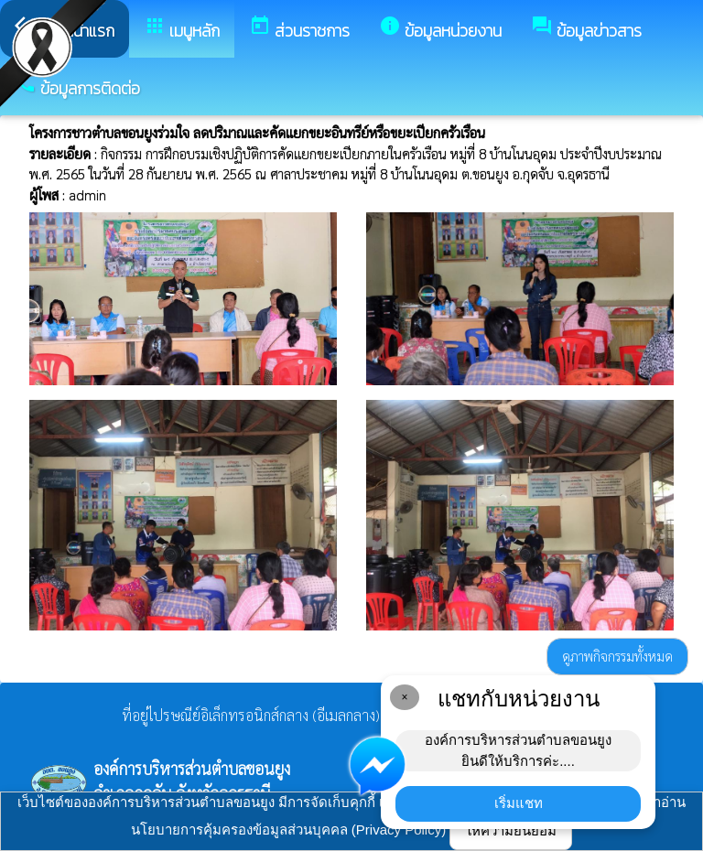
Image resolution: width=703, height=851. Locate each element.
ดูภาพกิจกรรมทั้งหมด (617, 655)
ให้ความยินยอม (511, 830)
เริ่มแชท (518, 803)
